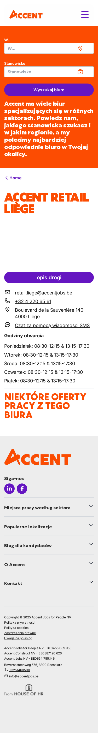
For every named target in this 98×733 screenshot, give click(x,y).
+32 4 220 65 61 (33, 301)
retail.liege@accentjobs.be (43, 292)
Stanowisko (14, 63)
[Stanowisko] (49, 71)
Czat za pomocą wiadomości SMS (52, 325)
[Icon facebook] (22, 488)
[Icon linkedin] (9, 488)
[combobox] (49, 48)
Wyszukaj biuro (49, 89)
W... (8, 40)
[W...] (49, 48)
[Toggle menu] (85, 14)
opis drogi (49, 277)
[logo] (26, 14)
